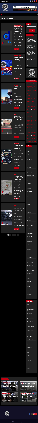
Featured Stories (30, 336)
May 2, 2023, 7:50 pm (18, 181)
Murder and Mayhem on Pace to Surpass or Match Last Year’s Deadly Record (18, 119)
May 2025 (29, 186)
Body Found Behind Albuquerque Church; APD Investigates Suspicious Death (31, 90)
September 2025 (30, 175)
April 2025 (29, 188)
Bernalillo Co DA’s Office (17, 25)
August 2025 (29, 178)
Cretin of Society (30, 318)
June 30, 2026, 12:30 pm (7, 400)
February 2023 (30, 257)
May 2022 (29, 281)
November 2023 (30, 233)
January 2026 (29, 164)
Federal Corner (30, 339)
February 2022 (30, 289)
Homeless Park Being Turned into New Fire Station (18, 177)
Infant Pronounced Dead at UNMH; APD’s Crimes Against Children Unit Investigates (31, 126)
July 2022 (29, 276)
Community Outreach (17, 26)
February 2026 (30, 162)
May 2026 (29, 154)
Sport (28, 363)
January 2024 (29, 228)
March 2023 (29, 254)
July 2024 (29, 212)
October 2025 (29, 172)
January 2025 (29, 196)
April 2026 (29, 156)
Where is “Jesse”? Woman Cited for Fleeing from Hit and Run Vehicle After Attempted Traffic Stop (31, 138)
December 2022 (30, 262)
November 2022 (30, 265)
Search (28, 24)
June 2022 (29, 278)
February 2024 (30, 225)
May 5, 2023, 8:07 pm (18, 62)
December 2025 (30, 167)
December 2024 (30, 199)
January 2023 (29, 260)
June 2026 (29, 151)
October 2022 (29, 268)
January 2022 (29, 291)
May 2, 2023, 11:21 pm (17, 150)
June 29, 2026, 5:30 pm (25, 400)
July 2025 (29, 180)
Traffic (17, 143)
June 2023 (29, 246)
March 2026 (29, 159)
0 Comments (14, 389)
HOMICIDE (29, 342)
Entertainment (30, 330)
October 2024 (29, 204)
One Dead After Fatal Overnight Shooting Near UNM (31, 101)
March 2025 (29, 191)
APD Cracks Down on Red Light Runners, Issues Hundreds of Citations (18, 148)
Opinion (28, 352)
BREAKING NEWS (30, 313)
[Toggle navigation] (18, 14)
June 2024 (29, 215)
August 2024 (29, 209)
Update (28, 368)
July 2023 (29, 244)
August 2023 (29, 241)
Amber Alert (29, 307)
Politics (28, 355)
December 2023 (30, 231)
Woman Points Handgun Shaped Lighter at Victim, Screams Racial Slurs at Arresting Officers (31, 52)
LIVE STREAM (29, 347)
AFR (28, 304)
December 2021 (30, 294)
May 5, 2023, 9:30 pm (18, 33)
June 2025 (29, 183)
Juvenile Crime (30, 344)
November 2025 (30, 170)
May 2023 (29, 249)
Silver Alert (29, 360)
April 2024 (29, 220)
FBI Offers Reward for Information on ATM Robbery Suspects (31, 58)
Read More (16, 49)
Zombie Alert (29, 371)
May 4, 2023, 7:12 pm (17, 121)
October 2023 (29, 236)
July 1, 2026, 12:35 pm (7, 389)
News (21, 26)
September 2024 (30, 207)
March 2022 (29, 286)
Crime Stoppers (30, 321)
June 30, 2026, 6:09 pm (25, 389)
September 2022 (30, 270)
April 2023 (29, 252)
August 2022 (29, 273)
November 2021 (30, 297)
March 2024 (29, 223)
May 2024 (29, 217)
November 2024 (30, 201)
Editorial (28, 324)
